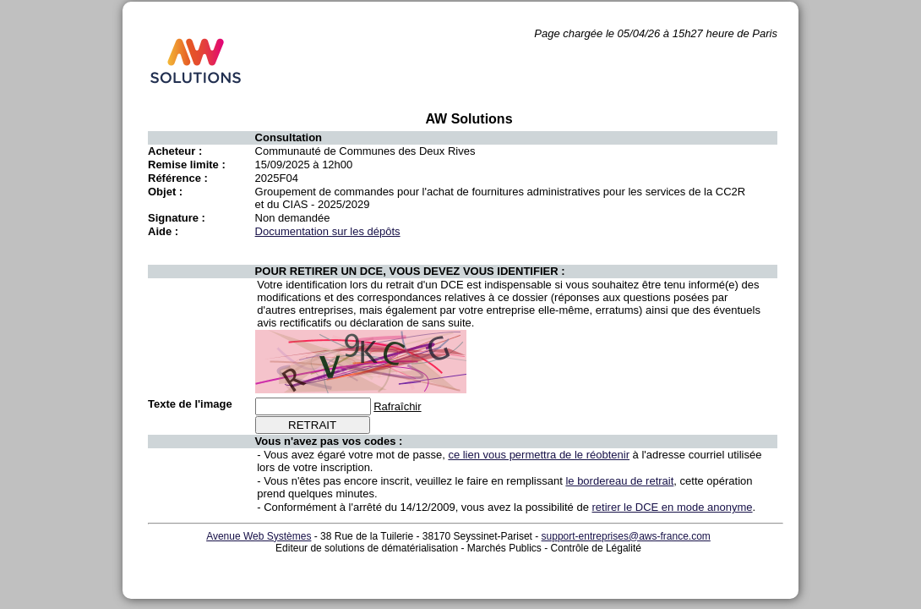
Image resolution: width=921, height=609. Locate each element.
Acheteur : (175, 151)
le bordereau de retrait (619, 481)
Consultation (288, 137)
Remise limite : (187, 164)
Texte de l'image (190, 404)
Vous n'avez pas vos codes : (329, 441)
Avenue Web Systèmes (258, 536)
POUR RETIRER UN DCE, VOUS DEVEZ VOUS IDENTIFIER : (410, 271)
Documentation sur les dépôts (328, 231)
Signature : (176, 217)
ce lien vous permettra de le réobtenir (538, 454)
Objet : (165, 191)
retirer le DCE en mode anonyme (672, 507)
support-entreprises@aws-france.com (626, 536)
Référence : (178, 178)
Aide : (163, 231)
